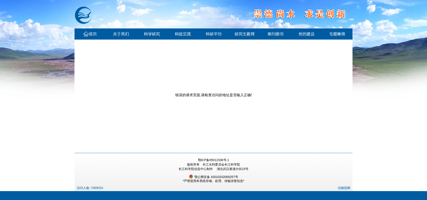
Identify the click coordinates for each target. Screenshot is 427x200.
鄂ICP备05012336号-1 (213, 160)
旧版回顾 (344, 188)
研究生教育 (245, 34)
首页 (90, 34)
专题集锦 (337, 34)
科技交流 (183, 34)
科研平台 (214, 34)
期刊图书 (276, 34)
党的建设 (306, 34)
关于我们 (121, 34)
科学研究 (152, 34)
